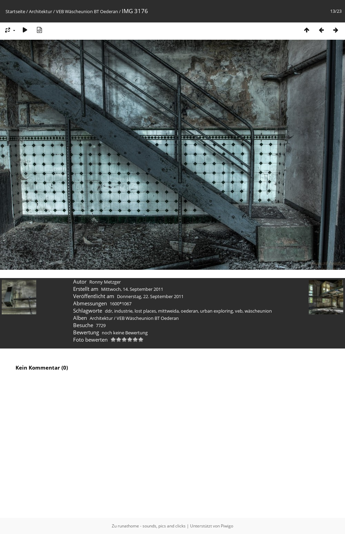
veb (239, 311)
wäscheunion (258, 311)
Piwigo (227, 526)
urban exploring (216, 311)
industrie (123, 311)
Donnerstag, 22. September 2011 (150, 296)
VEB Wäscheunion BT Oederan (87, 11)
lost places (145, 311)
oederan (189, 311)
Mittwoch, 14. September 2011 (132, 289)
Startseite (15, 11)
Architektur (40, 11)
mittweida (168, 311)
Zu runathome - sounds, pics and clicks (149, 526)
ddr (108, 311)
